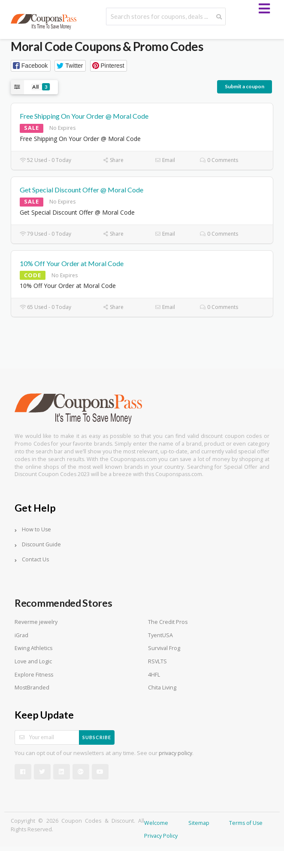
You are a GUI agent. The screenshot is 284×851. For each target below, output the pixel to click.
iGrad (21, 635)
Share (113, 160)
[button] (31, 66)
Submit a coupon (244, 86)
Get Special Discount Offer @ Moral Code (81, 190)
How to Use (36, 529)
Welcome (156, 823)
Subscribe (96, 737)
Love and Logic (33, 661)
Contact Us (35, 559)
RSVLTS (157, 661)
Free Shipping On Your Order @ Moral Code (84, 116)
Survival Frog (164, 648)
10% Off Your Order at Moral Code (72, 263)
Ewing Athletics (33, 648)
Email (165, 160)
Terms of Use (246, 823)
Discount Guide (41, 544)
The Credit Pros (167, 622)
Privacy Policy (161, 835)
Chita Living (162, 687)
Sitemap (198, 823)
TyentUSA (160, 635)
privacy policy (175, 753)
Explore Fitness (34, 674)
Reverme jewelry (36, 622)
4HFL (154, 674)
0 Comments (219, 160)
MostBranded (32, 687)
